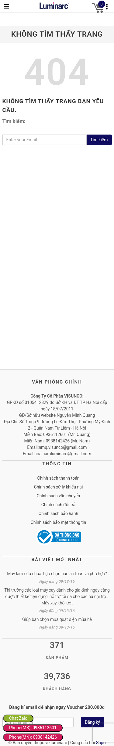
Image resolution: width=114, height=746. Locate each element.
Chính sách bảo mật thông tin (58, 522)
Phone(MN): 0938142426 (33, 737)
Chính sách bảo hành (58, 513)
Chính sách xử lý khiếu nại (58, 487)
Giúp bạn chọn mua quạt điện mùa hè (57, 619)
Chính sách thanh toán (58, 478)
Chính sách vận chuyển (58, 495)
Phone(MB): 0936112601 (33, 727)
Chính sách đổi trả (58, 504)
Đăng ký (92, 722)
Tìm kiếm (99, 139)
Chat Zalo (18, 718)
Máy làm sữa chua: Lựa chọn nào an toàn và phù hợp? (57, 573)
